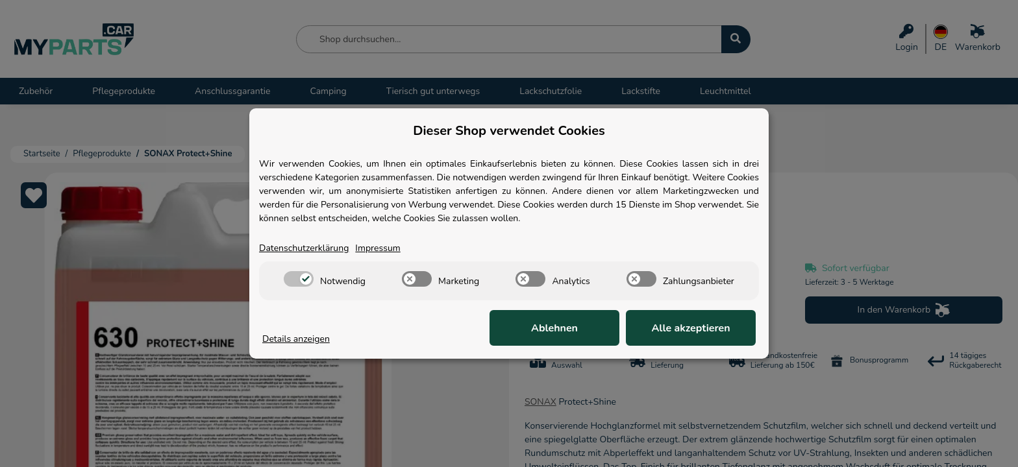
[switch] (299, 279)
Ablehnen (554, 328)
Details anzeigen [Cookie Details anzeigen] (296, 339)
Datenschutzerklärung (304, 248)
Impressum (377, 248)
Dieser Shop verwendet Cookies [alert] (509, 130)
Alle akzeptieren (690, 328)
